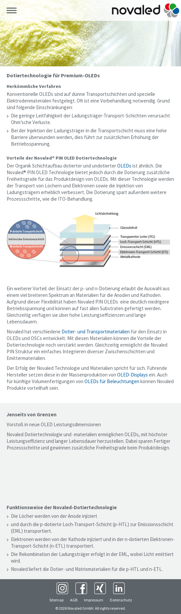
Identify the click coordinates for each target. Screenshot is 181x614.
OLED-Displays (132, 375)
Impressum (93, 599)
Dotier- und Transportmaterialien (96, 331)
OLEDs (124, 166)
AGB (73, 599)
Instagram (62, 588)
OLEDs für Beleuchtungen (111, 381)
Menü (12, 11)
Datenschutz (121, 599)
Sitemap (56, 599)
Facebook (81, 588)
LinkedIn (119, 588)
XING (100, 588)
